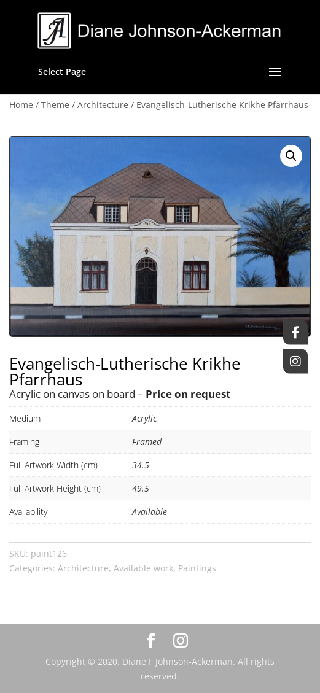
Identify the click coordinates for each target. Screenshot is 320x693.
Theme (55, 104)
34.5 (140, 465)
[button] (291, 156)
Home (21, 104)
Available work (143, 568)
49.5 (140, 488)
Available (149, 511)
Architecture (102, 104)
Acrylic (144, 418)
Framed (147, 441)
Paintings (197, 568)
